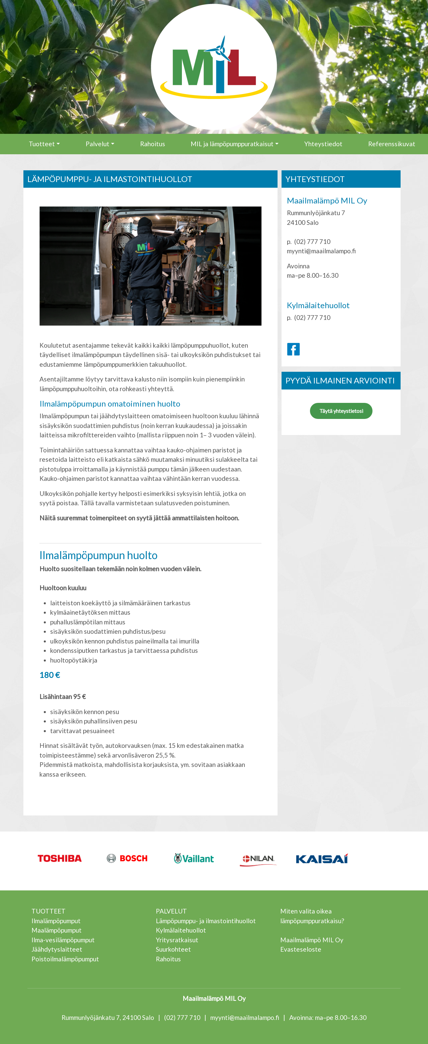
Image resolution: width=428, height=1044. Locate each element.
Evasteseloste (300, 949)
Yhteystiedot (323, 144)
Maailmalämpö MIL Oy (311, 940)
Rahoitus (152, 144)
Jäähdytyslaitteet (56, 949)
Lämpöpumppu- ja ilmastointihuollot (206, 921)
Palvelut (97, 144)
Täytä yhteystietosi (341, 411)
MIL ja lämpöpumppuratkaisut (232, 144)
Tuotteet (42, 144)
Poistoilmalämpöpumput (65, 959)
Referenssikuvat (391, 144)
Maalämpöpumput (56, 930)
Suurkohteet (173, 949)
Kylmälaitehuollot (181, 930)
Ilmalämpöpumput (56, 921)
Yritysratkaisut (177, 940)
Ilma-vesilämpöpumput (63, 940)
